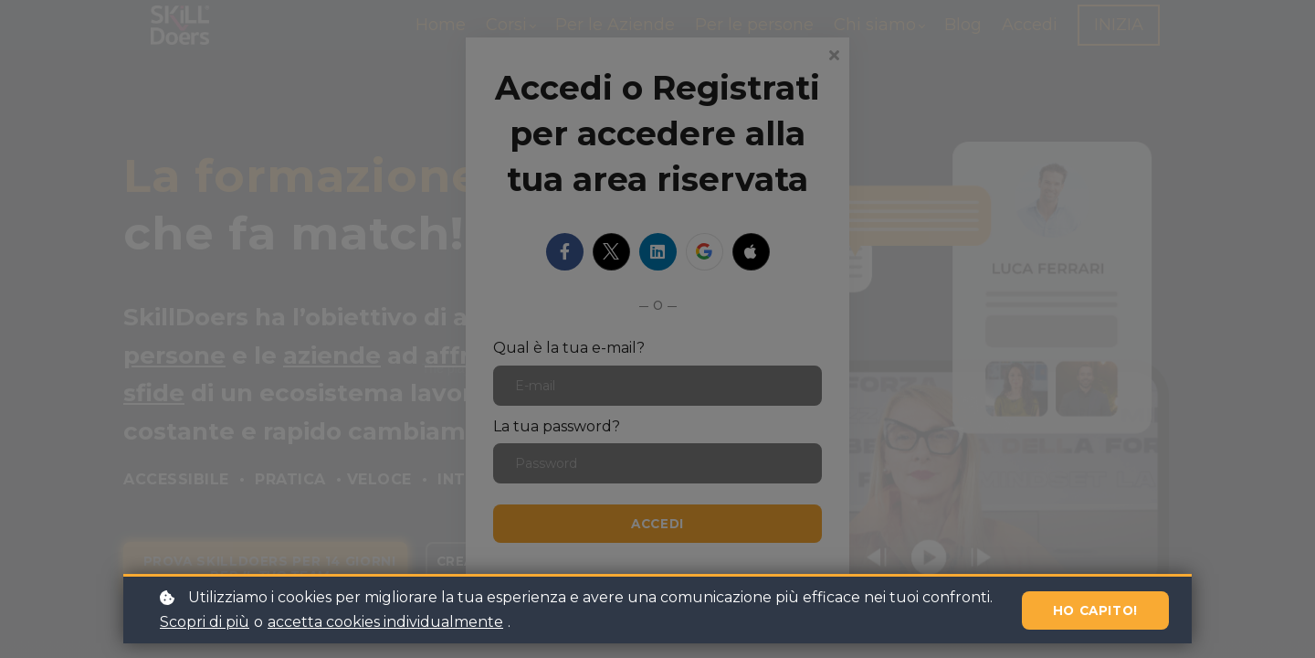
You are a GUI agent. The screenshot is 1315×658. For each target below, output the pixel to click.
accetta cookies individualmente (385, 622)
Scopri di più (204, 622)
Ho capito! (1091, 610)
